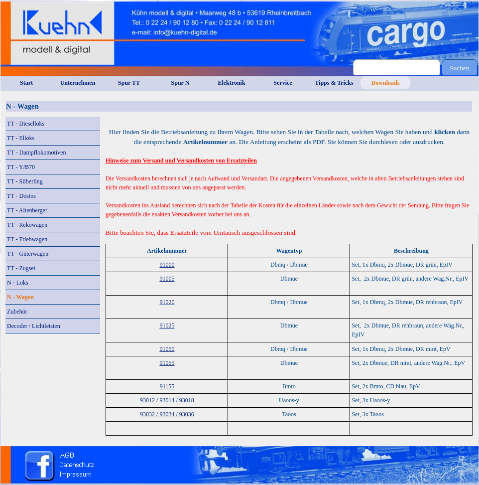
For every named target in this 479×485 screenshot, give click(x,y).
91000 (166, 264)
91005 (166, 278)
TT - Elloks (20, 138)
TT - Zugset (21, 268)
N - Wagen (20, 297)
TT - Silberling (25, 181)
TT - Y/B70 (21, 166)
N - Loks (17, 282)
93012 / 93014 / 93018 (167, 400)
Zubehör (17, 311)
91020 (166, 302)
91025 (166, 325)
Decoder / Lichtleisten (33, 326)
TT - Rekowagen (27, 224)
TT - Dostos (21, 195)
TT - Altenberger (27, 210)
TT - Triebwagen (27, 239)
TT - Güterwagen (27, 253)
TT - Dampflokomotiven (36, 152)
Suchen (459, 68)
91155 (167, 386)
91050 (166, 348)
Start (26, 82)
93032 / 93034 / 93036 (167, 414)
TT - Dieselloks (25, 123)
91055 (166, 362)
